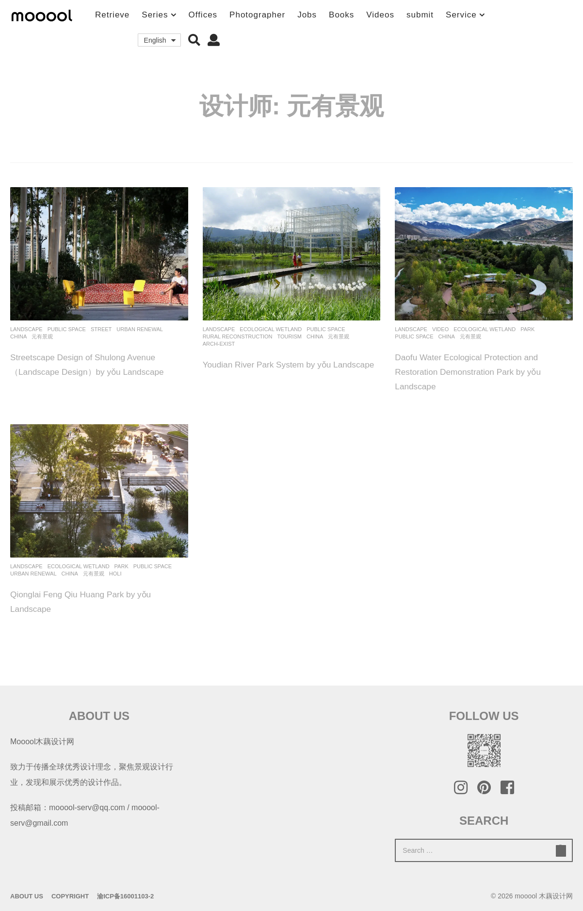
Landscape (26, 329)
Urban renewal (139, 329)
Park (527, 329)
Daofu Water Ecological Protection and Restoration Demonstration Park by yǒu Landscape (480, 371)
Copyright (70, 896)
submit (420, 14)
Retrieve (112, 14)
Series (155, 14)
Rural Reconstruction (238, 336)
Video (440, 329)
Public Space (67, 329)
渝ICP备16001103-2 (125, 896)
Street (101, 329)
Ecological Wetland (271, 329)
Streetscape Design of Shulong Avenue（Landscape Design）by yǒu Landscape (94, 371)
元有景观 (42, 336)
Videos (380, 14)
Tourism (289, 336)
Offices (203, 14)
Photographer (257, 14)
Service (461, 14)
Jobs (307, 14)
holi (115, 573)
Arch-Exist (219, 344)
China (18, 336)
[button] (194, 40)
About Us (26, 896)
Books (341, 14)
